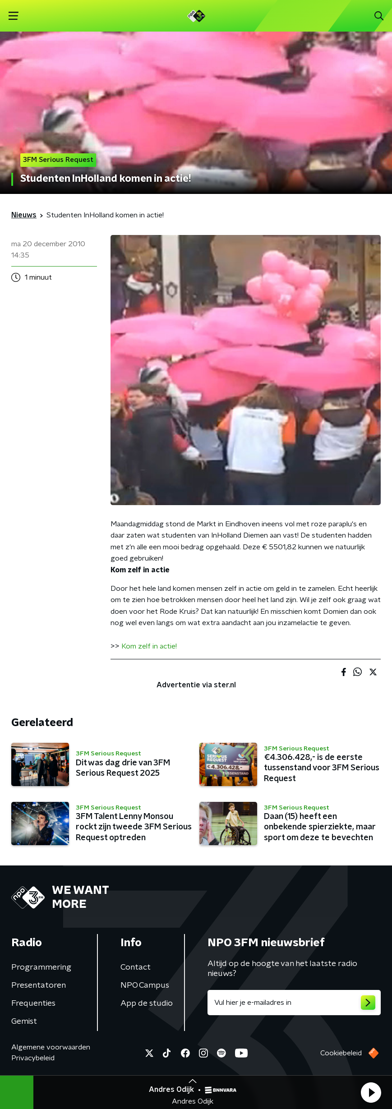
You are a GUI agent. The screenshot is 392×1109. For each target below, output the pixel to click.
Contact (135, 967)
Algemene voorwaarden (50, 1047)
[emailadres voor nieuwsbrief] (294, 1002)
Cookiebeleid (341, 1053)
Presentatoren (38, 985)
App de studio (146, 1003)
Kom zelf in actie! (149, 646)
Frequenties (33, 1003)
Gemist (24, 1021)
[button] (370, 1092)
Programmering (41, 967)
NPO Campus (144, 985)
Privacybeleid (33, 1058)
